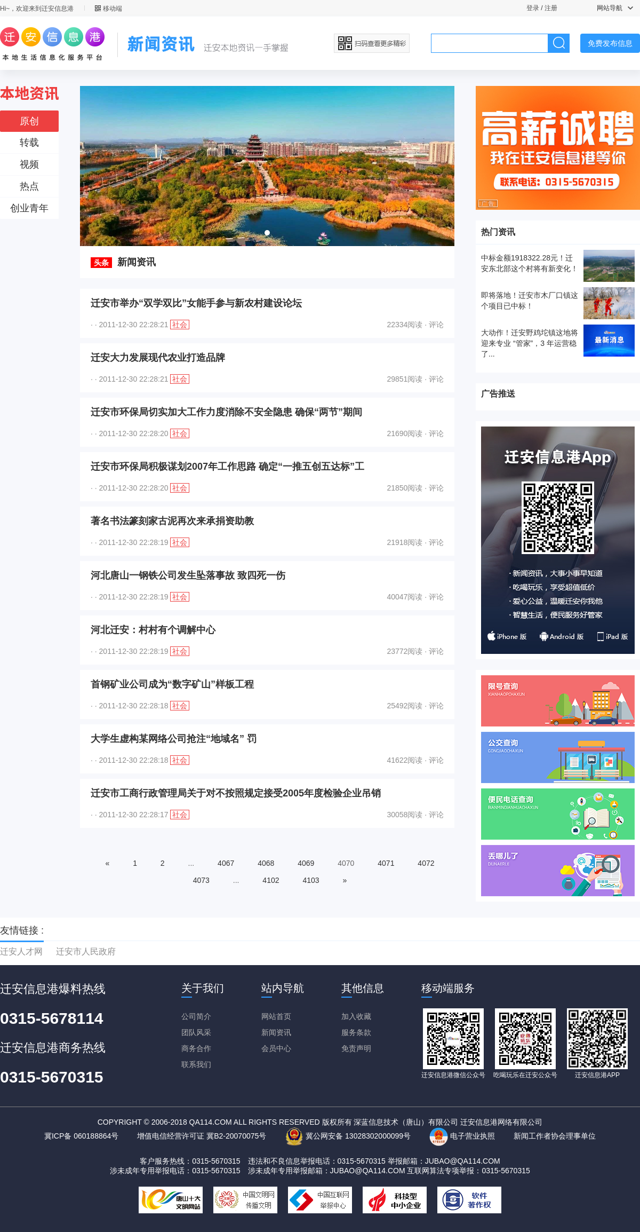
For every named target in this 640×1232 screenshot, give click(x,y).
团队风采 (196, 1032)
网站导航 (615, 8)
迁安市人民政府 (86, 951)
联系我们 (196, 1064)
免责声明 (356, 1048)
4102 (270, 880)
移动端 (108, 8)
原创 (29, 121)
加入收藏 (356, 1016)
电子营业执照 (462, 1136)
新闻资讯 (276, 1032)
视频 (29, 164)
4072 (426, 863)
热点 (29, 186)
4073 (201, 880)
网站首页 (276, 1016)
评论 (436, 324)
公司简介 (196, 1016)
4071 (386, 863)
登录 (532, 8)
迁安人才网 (21, 951)
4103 (310, 880)
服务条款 (356, 1032)
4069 (306, 863)
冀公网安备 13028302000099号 (348, 1136)
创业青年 (29, 208)
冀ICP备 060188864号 (81, 1136)
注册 (551, 8)
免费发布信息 (610, 43)
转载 (29, 142)
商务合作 (196, 1048)
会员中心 (276, 1048)
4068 (266, 863)
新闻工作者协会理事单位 (555, 1136)
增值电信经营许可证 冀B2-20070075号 (201, 1136)
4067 (226, 863)
